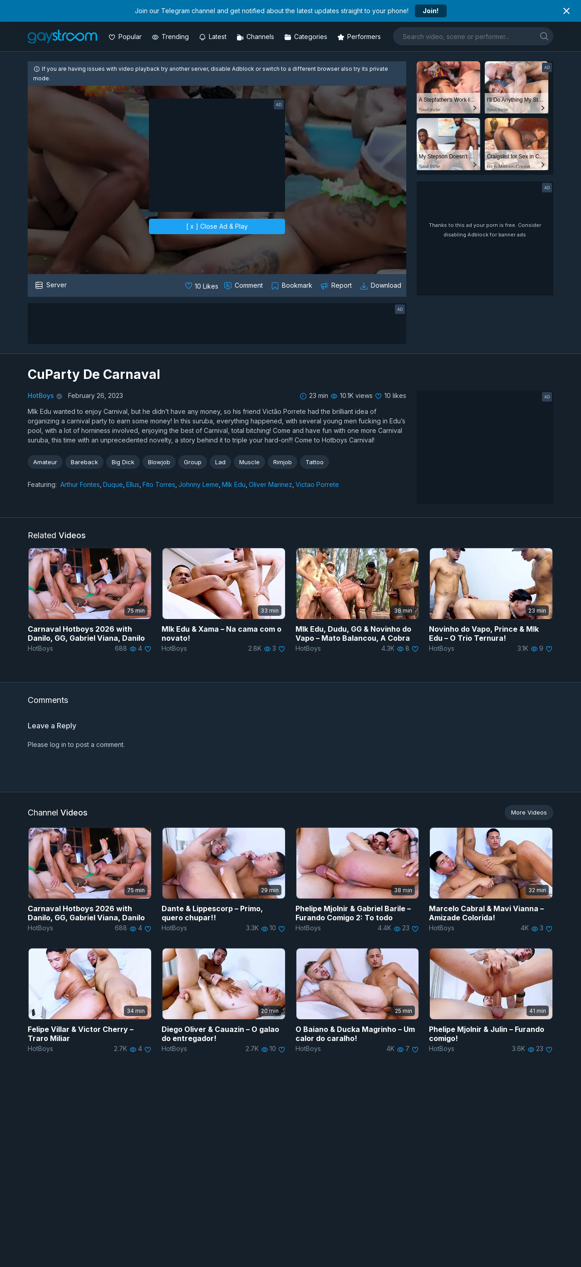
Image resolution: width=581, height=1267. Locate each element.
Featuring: (42, 484)
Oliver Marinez (270, 484)
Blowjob (159, 462)
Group (193, 462)
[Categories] (306, 36)
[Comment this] (244, 285)
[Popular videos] (126, 36)
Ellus (132, 484)
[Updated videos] (213, 36)
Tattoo (314, 462)
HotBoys (41, 395)
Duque (113, 484)
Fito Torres (159, 484)
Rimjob (282, 462)
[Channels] (256, 36)
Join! (430, 11)
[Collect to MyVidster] (293, 285)
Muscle (249, 462)
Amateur (45, 462)
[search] (544, 36)
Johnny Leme (198, 484)
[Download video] (381, 285)
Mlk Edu (234, 484)
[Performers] (360, 36)
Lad (220, 462)
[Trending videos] (171, 36)
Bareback (84, 462)
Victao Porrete (317, 484)
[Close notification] (566, 10)
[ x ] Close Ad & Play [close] (217, 226)
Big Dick (123, 462)
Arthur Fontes (80, 484)
